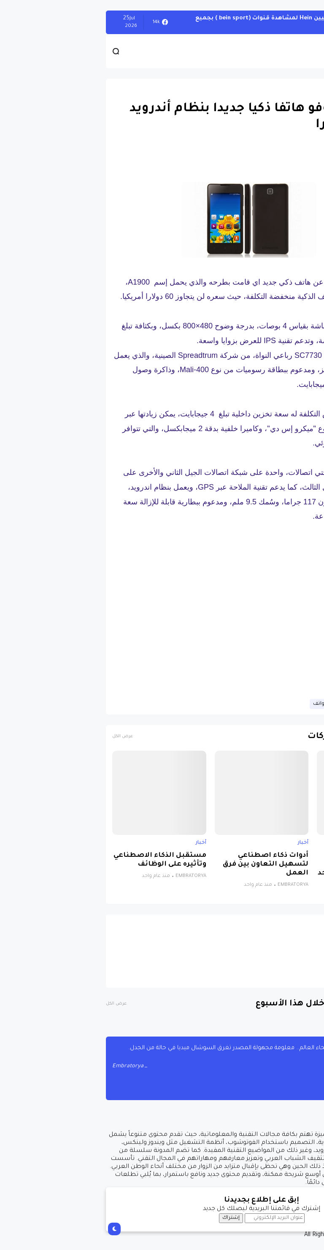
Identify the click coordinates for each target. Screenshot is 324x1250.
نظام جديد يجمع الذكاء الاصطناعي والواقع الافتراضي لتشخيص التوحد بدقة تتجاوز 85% (264, 869)
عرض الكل (23, 736)
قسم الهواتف (229, 704)
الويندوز (302, 22)
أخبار (306, 843)
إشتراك (131, 1218)
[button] (302, 252)
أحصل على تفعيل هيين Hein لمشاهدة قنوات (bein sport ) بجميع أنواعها (188, 22)
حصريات (301, 89)
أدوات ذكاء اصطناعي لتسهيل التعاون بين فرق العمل (166, 864)
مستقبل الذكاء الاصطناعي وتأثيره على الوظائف (60, 860)
